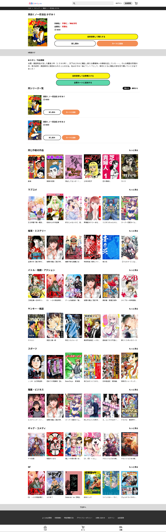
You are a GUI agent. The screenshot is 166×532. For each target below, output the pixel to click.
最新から (135, 88)
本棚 (121, 530)
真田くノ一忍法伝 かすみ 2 (54, 122)
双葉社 (64, 26)
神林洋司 (73, 23)
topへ (83, 507)
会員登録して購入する (96, 37)
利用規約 (58, 518)
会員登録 (128, 3)
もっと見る (133, 150)
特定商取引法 (69, 518)
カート (83, 530)
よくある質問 (47, 518)
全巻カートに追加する (83, 82)
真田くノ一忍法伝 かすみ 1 (53, 96)
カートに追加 (117, 43)
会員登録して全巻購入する (83, 76)
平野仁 (64, 23)
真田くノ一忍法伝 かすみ (51, 8)
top (29, 8)
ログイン (119, 3)
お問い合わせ (100, 518)
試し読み (75, 43)
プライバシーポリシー (84, 518)
